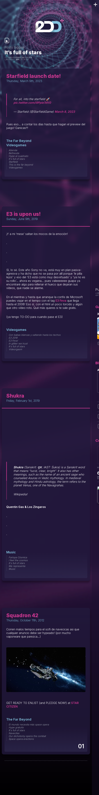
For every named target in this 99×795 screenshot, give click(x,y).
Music (11, 552)
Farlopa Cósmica (18, 557)
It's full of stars (17, 158)
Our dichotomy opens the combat (27, 736)
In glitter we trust (18, 343)
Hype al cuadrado (18, 156)
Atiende (13, 150)
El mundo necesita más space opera (29, 724)
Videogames (16, 145)
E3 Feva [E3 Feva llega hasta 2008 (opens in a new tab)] (61, 300)
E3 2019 (13, 337)
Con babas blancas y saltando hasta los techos (35, 334)
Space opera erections (21, 738)
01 (81, 746)
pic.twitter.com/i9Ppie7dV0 (32, 102)
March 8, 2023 (65, 111)
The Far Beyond (18, 141)
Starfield (13, 161)
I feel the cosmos (18, 560)
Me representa (17, 566)
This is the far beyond (21, 164)
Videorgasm (15, 349)
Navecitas (14, 733)
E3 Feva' (13, 340)
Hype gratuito (16, 727)
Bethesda (14, 153)
